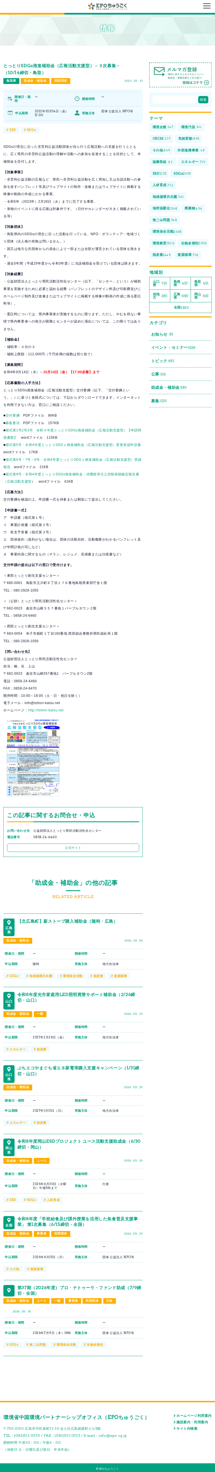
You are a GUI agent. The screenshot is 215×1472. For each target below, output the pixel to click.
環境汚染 (191, 127)
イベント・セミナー (173, 349)
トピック (163, 362)
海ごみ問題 (37, 1343)
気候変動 (188, 139)
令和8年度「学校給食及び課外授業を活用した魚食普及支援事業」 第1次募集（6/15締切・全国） (79, 1220)
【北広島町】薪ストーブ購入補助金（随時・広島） (70, 920)
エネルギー (18, 1049)
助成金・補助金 (35, 81)
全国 (181, 308)
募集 (159, 403)
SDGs (31, 130)
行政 (110, 1300)
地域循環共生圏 (40, 975)
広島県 (181, 296)
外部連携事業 (191, 150)
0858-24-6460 (45, 837)
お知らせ (162, 335)
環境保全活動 (73, 975)
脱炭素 (98, 975)
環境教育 (163, 244)
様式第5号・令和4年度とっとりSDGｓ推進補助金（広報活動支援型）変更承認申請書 (73, 445)
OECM (162, 139)
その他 (14, 1268)
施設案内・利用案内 (192, 1420)
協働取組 (163, 162)
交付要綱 (13, 415)
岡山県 (201, 296)
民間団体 (60, 81)
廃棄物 (193, 209)
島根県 (181, 284)
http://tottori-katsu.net (46, 710)
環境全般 (163, 127)
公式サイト (73, 847)
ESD (13, 130)
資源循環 (120, 975)
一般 (40, 1013)
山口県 (160, 284)
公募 (158, 376)
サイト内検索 (187, 1427)
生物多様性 (95, 1343)
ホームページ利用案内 (194, 1414)
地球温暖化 (165, 209)
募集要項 (13, 423)
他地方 (160, 296)
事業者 (42, 1233)
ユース (42, 1160)
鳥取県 (11, 81)
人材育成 (53, 1199)
